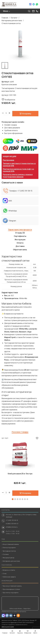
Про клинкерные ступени (11, 589)
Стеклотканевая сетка (11, 23)
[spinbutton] (6, 113)
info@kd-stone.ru (11, 527)
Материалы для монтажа (12, 20)
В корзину (26, 113)
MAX (3, 615)
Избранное (27, 633)
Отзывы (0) (20, 233)
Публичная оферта (9, 577)
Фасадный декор (8, 558)
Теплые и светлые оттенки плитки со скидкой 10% (19, 164)
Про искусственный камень (12, 586)
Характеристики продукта (20, 229)
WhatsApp (36, 4)
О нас (5, 573)
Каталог (14, 18)
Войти (35, 633)
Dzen (14, 615)
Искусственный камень (11, 544)
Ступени (6, 554)
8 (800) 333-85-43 (12, 524)
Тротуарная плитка (9, 551)
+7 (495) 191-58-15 (24, 191)
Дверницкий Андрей (8, 627)
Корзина (20, 633)
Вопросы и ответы (9, 570)
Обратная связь (20, 249)
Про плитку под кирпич (10, 593)
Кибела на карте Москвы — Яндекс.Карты (20, 608)
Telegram (33, 4)
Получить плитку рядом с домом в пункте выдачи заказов (18, 175)
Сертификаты (20, 236)
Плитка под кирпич (9, 548)
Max (30, 4)
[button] (9, 113)
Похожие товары (20, 432)
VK (10, 615)
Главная (5, 18)
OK (18, 615)
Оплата (20, 243)
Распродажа (8, 160)
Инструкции (20, 239)
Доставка (20, 246)
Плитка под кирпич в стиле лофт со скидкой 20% (18, 170)
